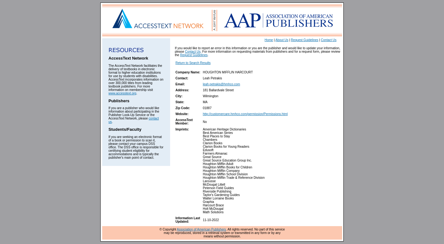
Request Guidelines (304, 40)
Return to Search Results (193, 63)
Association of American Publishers (201, 229)
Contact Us (328, 40)
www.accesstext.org (122, 93)
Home (269, 40)
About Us (281, 40)
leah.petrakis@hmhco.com (221, 84)
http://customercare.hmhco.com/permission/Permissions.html (245, 114)
